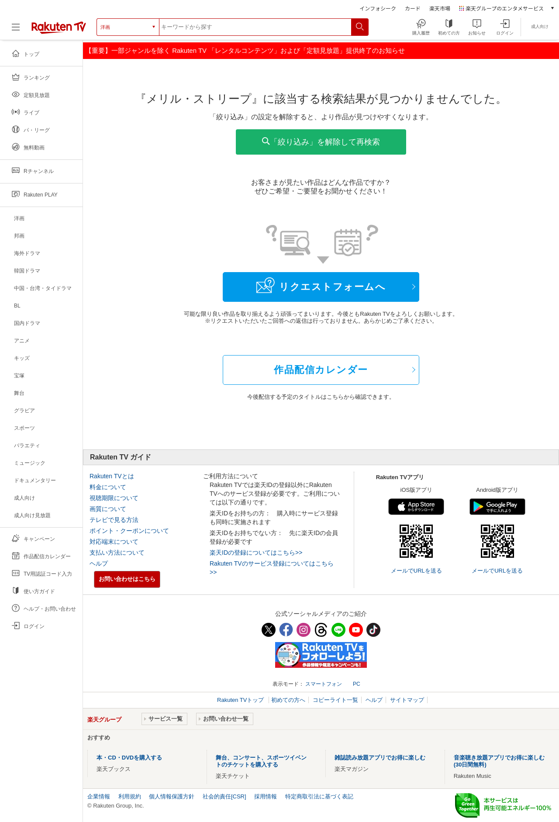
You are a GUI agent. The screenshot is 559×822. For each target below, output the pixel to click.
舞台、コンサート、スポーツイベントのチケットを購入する (261, 761)
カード (413, 8)
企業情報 (98, 796)
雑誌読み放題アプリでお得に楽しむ (380, 757)
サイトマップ (407, 700)
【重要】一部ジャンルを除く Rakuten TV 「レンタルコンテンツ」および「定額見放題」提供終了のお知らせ (245, 50)
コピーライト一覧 (335, 700)
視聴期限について (114, 497)
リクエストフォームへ (321, 285)
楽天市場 (439, 8)
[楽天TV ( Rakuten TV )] (58, 30)
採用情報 (265, 796)
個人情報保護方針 (171, 796)
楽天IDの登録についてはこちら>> (256, 552)
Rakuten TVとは (112, 476)
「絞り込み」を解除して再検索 (321, 141)
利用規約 (129, 796)
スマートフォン (323, 684)
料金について (108, 487)
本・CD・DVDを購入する (129, 757)
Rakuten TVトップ (241, 700)
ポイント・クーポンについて (129, 530)
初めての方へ (288, 700)
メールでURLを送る (416, 570)
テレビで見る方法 (114, 519)
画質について (108, 508)
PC (356, 684)
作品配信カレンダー (321, 369)
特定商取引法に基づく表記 (319, 796)
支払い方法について (117, 552)
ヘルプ (99, 563)
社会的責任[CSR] (224, 796)
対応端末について (114, 541)
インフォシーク (377, 8)
